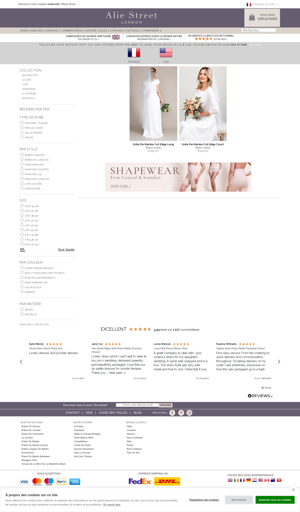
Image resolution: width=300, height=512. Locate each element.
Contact (73, 412)
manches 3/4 (33, 174)
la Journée (27, 437)
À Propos (79, 426)
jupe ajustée (33, 183)
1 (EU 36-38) (31, 210)
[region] (150, 362)
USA (166, 61)
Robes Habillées (31, 30)
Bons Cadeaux (134, 449)
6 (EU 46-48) (31, 234)
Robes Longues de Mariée (35, 449)
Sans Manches (34, 164)
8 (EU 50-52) (32, 244)
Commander (150, 30)
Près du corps (34, 127)
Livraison (117, 30)
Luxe (25, 84)
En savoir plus (111, 504)
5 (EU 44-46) (31, 230)
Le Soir (26, 80)
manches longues (37, 179)
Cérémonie (28, 89)
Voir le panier (267, 18)
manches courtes (37, 169)
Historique (79, 430)
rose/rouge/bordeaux (40, 277)
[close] (293, 489)
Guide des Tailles (113, 412)
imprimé (30, 292)
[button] (21, 362)
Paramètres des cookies (204, 499)
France (134, 61)
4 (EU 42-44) (31, 225)
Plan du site (133, 452)
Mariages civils (29, 460)
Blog (103, 30)
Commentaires (71, 30)
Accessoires (27, 452)
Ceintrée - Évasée (36, 123)
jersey (29, 309)
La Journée (29, 93)
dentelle (31, 314)
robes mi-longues (37, 159)
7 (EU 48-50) (31, 239)
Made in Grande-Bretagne (87, 434)
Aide (89, 412)
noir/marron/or (36, 282)
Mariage (52, 30)
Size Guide (66, 250)
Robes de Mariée (30, 441)
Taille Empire (33, 132)
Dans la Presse (82, 452)
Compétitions (81, 441)
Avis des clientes (83, 456)
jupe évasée (32, 188)
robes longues (35, 155)
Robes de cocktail (30, 430)
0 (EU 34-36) (31, 206)
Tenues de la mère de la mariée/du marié (43, 464)
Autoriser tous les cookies (275, 499)
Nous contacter (135, 437)
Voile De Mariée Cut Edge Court (203, 144)
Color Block (33, 287)
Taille (129, 426)
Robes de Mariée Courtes (34, 445)
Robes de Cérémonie (32, 434)
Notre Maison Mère (84, 437)
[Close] (255, 44)
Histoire (90, 30)
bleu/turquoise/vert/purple (45, 273)
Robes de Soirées (30, 426)
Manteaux (28, 98)
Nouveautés (30, 75)
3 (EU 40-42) (31, 220)
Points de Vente (82, 445)
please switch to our (220, 44)
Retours (133, 30)
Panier (130, 445)
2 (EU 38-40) (32, 215)
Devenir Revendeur (84, 449)
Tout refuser (238, 499)
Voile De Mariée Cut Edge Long (153, 144)
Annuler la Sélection (34, 324)
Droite (29, 137)
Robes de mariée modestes (35, 456)
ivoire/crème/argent (39, 268)
